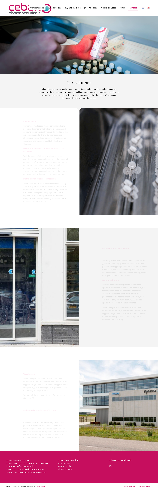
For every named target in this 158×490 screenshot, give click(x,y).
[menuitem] (37, 8)
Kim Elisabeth (40, 487)
